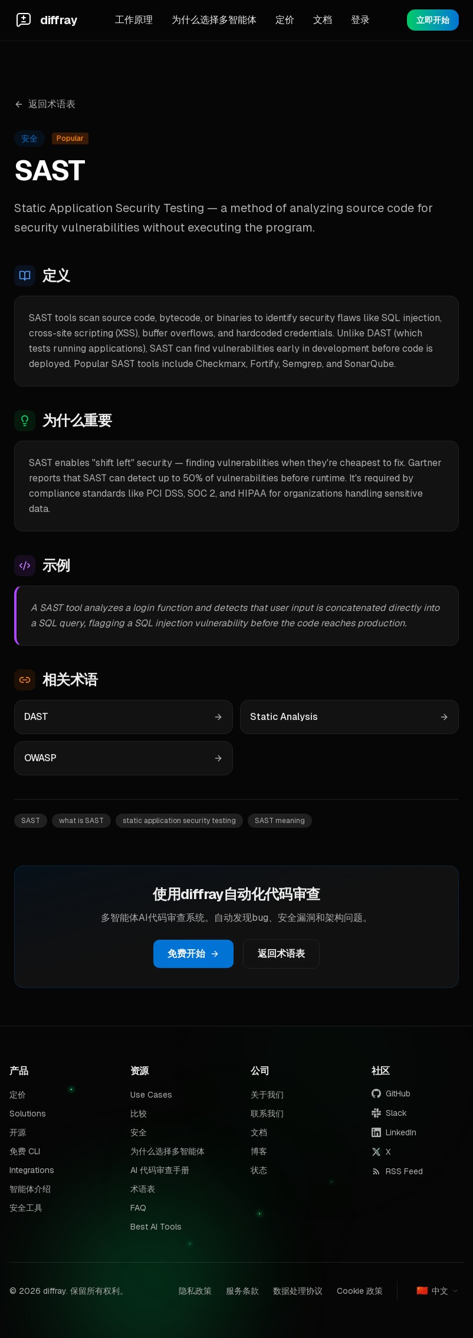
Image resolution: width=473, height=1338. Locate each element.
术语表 (142, 1189)
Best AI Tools (156, 1226)
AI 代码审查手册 (159, 1170)
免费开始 (193, 953)
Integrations (31, 1170)
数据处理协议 (298, 1291)
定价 (284, 20)
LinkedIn (394, 1132)
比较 (138, 1113)
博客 (259, 1151)
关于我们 (267, 1094)
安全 (138, 1132)
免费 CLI (24, 1151)
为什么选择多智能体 (214, 20)
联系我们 (267, 1113)
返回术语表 (44, 104)
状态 (259, 1170)
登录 (360, 20)
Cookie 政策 (360, 1291)
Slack (389, 1113)
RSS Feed (397, 1171)
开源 (17, 1132)
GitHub (391, 1093)
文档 (322, 20)
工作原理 (134, 20)
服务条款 (242, 1291)
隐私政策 (195, 1291)
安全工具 (25, 1207)
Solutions (27, 1113)
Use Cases (151, 1094)
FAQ (138, 1207)
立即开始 (432, 20)
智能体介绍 (30, 1189)
